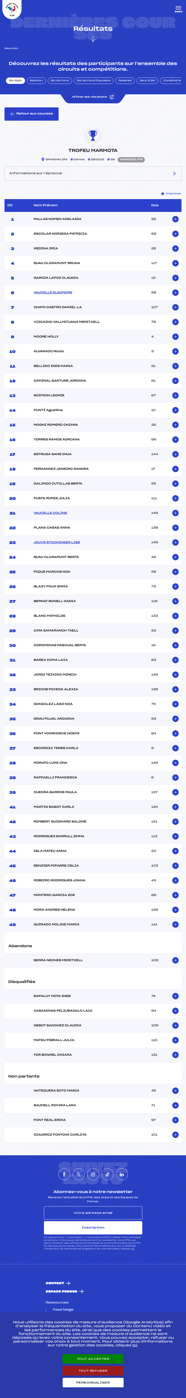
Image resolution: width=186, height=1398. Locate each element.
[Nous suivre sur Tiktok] (107, 1174)
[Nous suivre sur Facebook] (64, 1174)
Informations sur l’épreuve (93, 173)
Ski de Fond (60, 81)
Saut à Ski (147, 81)
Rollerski (125, 81)
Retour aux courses (31, 114)
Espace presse (61, 1291)
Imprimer (171, 193)
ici (132, 1249)
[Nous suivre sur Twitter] (79, 1174)
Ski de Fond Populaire (94, 81)
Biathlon (36, 81)
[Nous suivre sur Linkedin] (122, 1174)
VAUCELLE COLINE (50, 513)
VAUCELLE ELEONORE (53, 292)
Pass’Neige (63, 1309)
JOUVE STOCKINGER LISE (57, 542)
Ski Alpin (15, 81)
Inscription (93, 1227)
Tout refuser (93, 1370)
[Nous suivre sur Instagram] (93, 1174)
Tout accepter (93, 1358)
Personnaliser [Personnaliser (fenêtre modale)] (93, 1382)
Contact (55, 1283)
